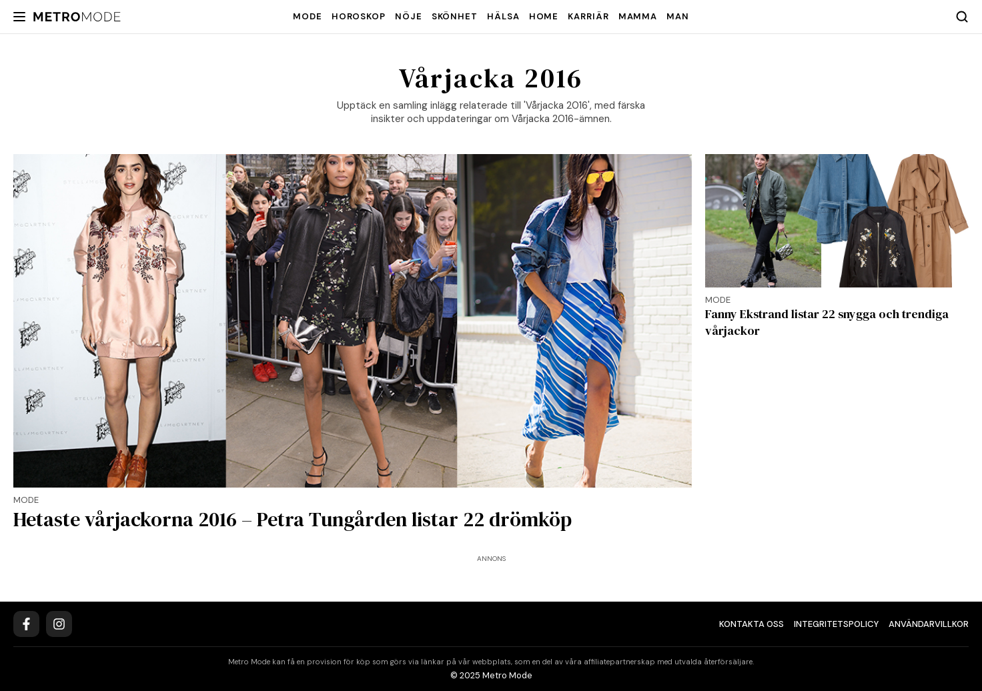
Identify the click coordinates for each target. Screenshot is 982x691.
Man (677, 16)
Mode (307, 16)
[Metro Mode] (77, 17)
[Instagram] (59, 624)
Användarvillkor (929, 624)
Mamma (638, 16)
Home (544, 16)
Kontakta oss (751, 624)
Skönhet (455, 16)
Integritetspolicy (836, 624)
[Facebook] (26, 624)
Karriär (588, 16)
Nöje (408, 16)
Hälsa (503, 16)
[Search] (962, 16)
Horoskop (359, 16)
